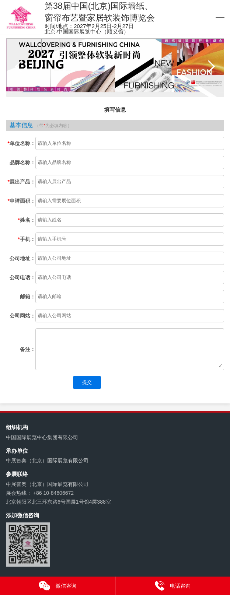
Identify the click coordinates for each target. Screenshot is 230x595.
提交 (87, 382)
